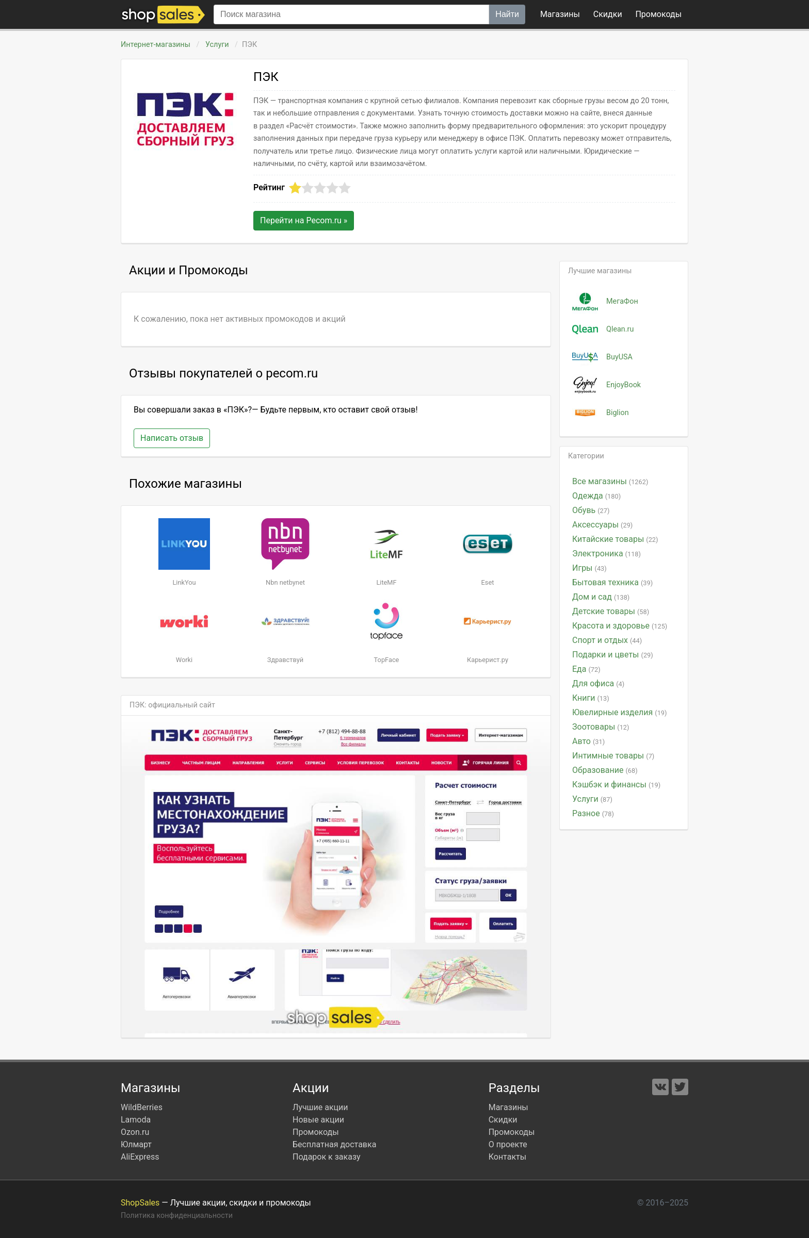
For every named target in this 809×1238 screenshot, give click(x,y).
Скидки (607, 14)
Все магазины (610, 481)
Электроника (606, 553)
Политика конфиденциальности (177, 1215)
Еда (586, 669)
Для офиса (598, 683)
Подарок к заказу (327, 1157)
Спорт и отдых (607, 640)
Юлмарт (136, 1144)
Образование (605, 770)
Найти (507, 14)
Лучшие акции (320, 1107)
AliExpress (140, 1157)
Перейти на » (303, 220)
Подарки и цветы (612, 654)
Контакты (507, 1157)
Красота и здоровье (619, 626)
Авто (588, 741)
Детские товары (610, 611)
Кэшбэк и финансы (616, 784)
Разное (593, 813)
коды (658, 14)
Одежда (596, 496)
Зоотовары (600, 727)
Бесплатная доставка (334, 1144)
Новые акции (318, 1120)
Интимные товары (613, 756)
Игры (589, 568)
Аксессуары (602, 525)
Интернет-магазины (155, 44)
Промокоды (316, 1132)
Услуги (217, 44)
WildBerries (142, 1107)
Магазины (560, 14)
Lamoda (136, 1120)
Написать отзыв (171, 438)
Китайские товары (615, 539)
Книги (590, 698)
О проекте (508, 1144)
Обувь (590, 510)
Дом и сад (600, 597)
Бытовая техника (612, 582)
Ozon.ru (135, 1132)
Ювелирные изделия (619, 712)
